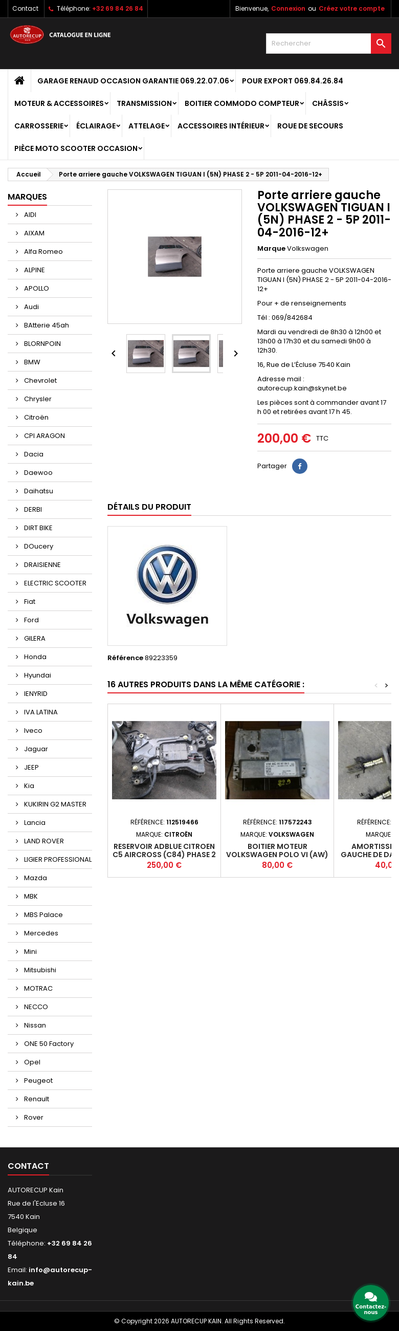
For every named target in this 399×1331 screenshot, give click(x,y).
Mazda (35, 878)
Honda (35, 657)
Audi (31, 307)
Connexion (288, 8)
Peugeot (38, 1080)
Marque (271, 248)
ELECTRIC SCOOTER (54, 583)
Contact (25, 8)
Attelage (146, 126)
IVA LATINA (40, 712)
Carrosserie (38, 126)
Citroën (36, 417)
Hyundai (37, 675)
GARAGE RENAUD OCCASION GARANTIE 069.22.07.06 (133, 81)
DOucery (38, 546)
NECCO (35, 1007)
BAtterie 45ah (46, 325)
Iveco (32, 730)
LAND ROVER (43, 841)
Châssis (328, 103)
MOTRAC (38, 988)
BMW (31, 362)
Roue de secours (310, 126)
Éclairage (96, 126)
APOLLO (36, 288)
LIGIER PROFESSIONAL (57, 859)
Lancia (34, 822)
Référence (125, 658)
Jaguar (35, 749)
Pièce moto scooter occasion (76, 148)
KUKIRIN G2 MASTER (54, 804)
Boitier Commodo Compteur (242, 103)
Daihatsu (38, 491)
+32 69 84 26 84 (117, 8)
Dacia (33, 454)
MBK (30, 896)
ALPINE (34, 270)
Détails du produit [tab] (149, 507)
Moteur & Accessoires (59, 103)
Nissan (34, 1025)
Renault (36, 1099)
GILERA (34, 638)
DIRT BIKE (38, 528)
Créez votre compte (352, 8)
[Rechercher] (328, 43)
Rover (33, 1117)
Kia (28, 786)
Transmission (144, 103)
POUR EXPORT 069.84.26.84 (292, 81)
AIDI (29, 215)
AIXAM (34, 233)
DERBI (32, 509)
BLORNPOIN (42, 343)
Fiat (29, 601)
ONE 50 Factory (48, 1044)
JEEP (31, 767)
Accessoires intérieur (221, 126)
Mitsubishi (39, 970)
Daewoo (38, 472)
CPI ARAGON (44, 436)
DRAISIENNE (42, 565)
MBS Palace (43, 915)
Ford (31, 620)
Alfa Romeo (43, 251)
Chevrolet (40, 380)
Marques (27, 197)
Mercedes (40, 933)
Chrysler (37, 399)
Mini (30, 951)
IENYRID (35, 694)
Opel (31, 1062)
